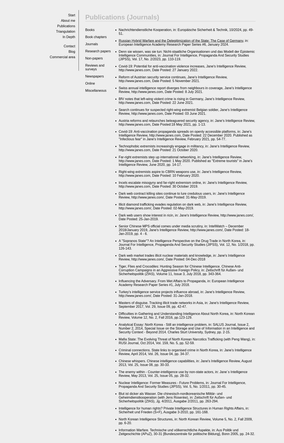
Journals (91, 44)
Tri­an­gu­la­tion (65, 31)
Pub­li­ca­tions (66, 26)
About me (68, 20)
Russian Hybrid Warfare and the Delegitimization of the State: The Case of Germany (181, 40)
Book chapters (96, 37)
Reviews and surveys (94, 67)
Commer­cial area (62, 57)
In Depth (68, 37)
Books (89, 30)
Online (90, 83)
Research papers (98, 51)
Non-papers (94, 58)
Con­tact (69, 46)
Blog (72, 51)
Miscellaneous (95, 90)
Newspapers (94, 76)
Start (71, 15)
